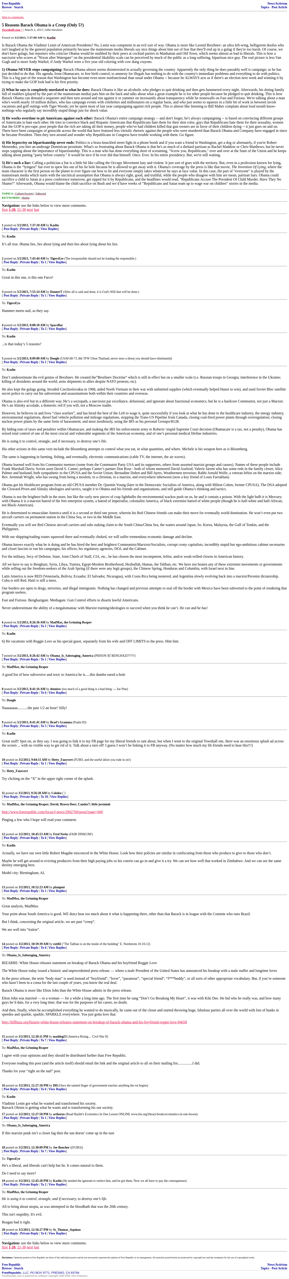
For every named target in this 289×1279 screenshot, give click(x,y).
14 (3, 944)
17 (3, 1114)
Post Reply (11, 229)
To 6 (43, 692)
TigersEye (57, 258)
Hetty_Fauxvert (62, 759)
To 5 (43, 726)
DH (55, 1085)
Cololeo (56, 793)
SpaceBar (56, 325)
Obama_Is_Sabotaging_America (72, 655)
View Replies (49, 229)
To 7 (43, 1040)
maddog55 (60, 1036)
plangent (59, 887)
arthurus (59, 1114)
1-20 (12, 210)
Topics (265, 7)
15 (3, 1036)
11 (3, 793)
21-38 (21, 210)
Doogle (54, 358)
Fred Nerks (60, 834)
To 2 (43, 329)
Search (18, 7)
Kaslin (54, 225)
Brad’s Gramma (61, 722)
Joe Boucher (61, 1147)
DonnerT (56, 292)
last (36, 210)
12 (3, 834)
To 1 (43, 262)
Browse (7, 7)
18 (3, 1147)
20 (3, 1229)
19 (3, 1181)
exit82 (57, 944)
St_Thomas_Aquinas (67, 1229)
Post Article (279, 7)
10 (3, 759)
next (30, 210)
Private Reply (29, 229)
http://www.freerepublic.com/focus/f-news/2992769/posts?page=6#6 (52, 812)
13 (3, 887)
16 (3, 1085)
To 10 (44, 796)
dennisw (55, 689)
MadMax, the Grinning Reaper (71, 622)
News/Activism (277, 3)
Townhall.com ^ (12, 29)
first (5, 210)
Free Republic (11, 3)
